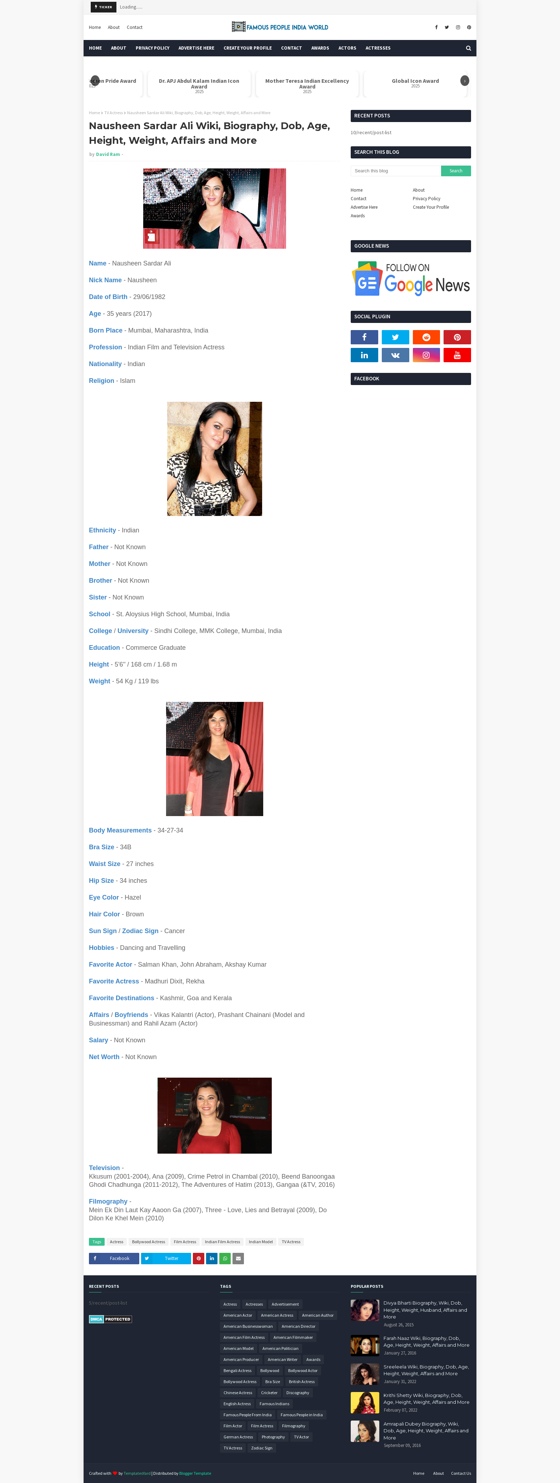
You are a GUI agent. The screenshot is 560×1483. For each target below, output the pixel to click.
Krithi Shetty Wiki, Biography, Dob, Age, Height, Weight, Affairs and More (427, 1398)
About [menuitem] (118, 48)
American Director (298, 1326)
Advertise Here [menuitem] (196, 48)
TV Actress (113, 112)
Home (95, 27)
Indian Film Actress (222, 1241)
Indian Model (261, 1241)
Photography (273, 1436)
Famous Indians (274, 1403)
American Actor (238, 1315)
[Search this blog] (396, 171)
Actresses (254, 1304)
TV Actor (301, 1436)
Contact (134, 27)
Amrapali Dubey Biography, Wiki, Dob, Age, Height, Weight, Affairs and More (426, 1431)
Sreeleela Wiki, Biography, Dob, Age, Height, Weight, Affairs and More (426, 1370)
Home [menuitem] (95, 48)
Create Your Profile (431, 207)
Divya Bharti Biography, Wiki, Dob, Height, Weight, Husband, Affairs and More (425, 1310)
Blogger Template (195, 1473)
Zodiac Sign (261, 1448)
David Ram (108, 154)
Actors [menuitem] (347, 48)
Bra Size (272, 1381)
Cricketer (269, 1392)
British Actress (302, 1381)
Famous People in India (302, 1414)
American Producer (241, 1359)
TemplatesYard (137, 1473)
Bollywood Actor (303, 1370)
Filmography (293, 1425)
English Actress (237, 1403)
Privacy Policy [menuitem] (152, 48)
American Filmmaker (293, 1337)
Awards (358, 216)
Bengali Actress (237, 1370)
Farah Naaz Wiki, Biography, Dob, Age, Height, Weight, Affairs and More (427, 1341)
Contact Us (461, 1473)
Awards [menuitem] (320, 48)
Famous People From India (248, 1414)
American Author (318, 1315)
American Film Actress (244, 1337)
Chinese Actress (238, 1392)
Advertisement (285, 1304)
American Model (239, 1348)
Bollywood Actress (148, 1241)
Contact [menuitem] (291, 48)
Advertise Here (364, 207)
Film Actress (185, 1241)
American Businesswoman (248, 1326)
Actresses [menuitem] (378, 48)
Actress (116, 1241)
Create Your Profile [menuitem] (248, 48)
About (114, 27)
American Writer (283, 1359)
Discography (297, 1392)
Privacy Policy (426, 199)
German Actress (238, 1436)
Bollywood (269, 1370)
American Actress (277, 1315)
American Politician (280, 1348)
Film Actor (233, 1425)
